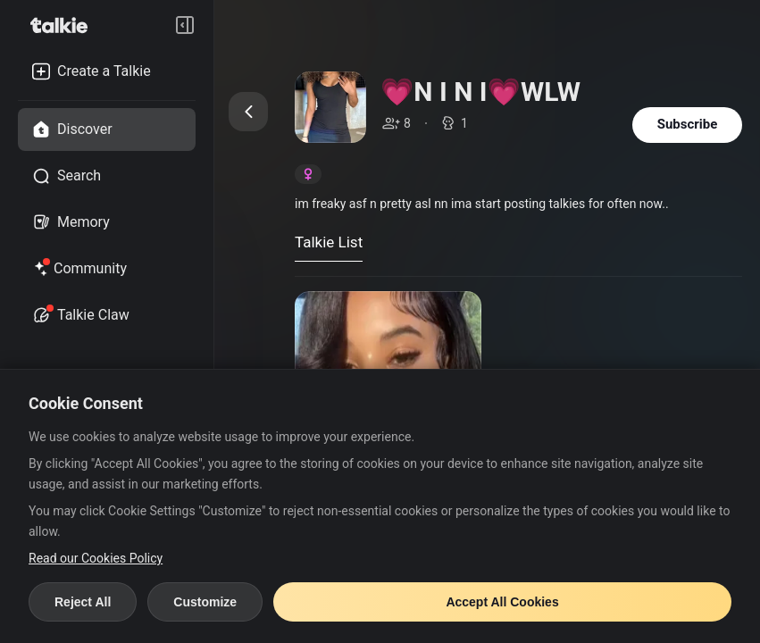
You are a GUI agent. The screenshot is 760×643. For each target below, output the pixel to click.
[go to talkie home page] (64, 25)
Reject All (82, 602)
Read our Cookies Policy (96, 558)
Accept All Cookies (502, 602)
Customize (205, 602)
